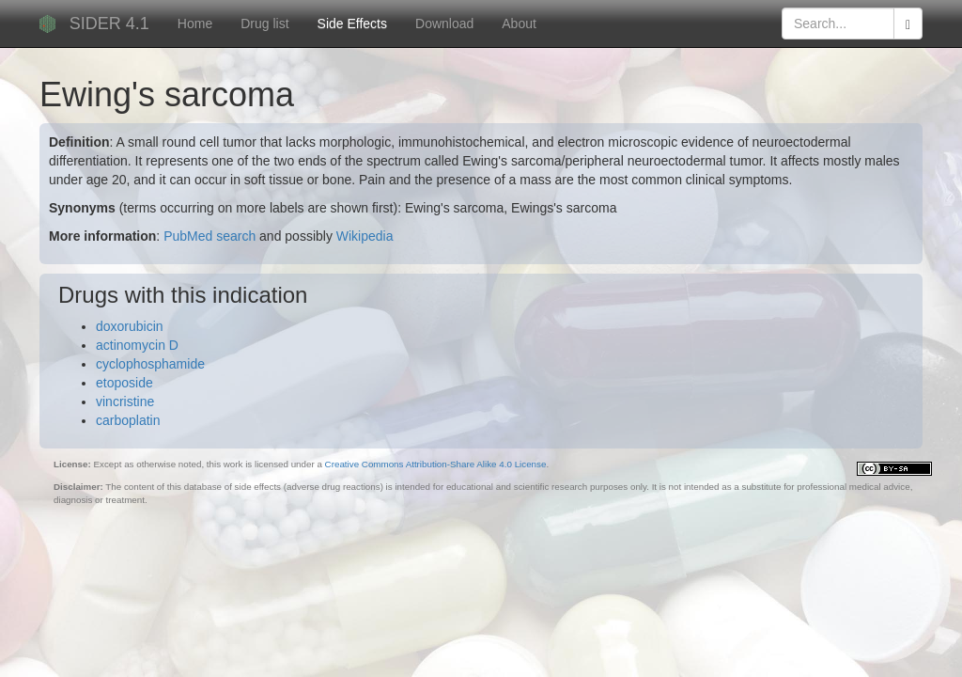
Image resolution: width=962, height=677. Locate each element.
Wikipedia (365, 236)
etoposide (124, 382)
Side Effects (352, 23)
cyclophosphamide (150, 363)
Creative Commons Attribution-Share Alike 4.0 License (436, 464)
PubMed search (209, 236)
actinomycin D (137, 345)
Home (195, 23)
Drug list (264, 23)
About (519, 23)
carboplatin (128, 420)
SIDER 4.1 (109, 23)
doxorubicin (129, 326)
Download (444, 23)
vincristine (125, 401)
